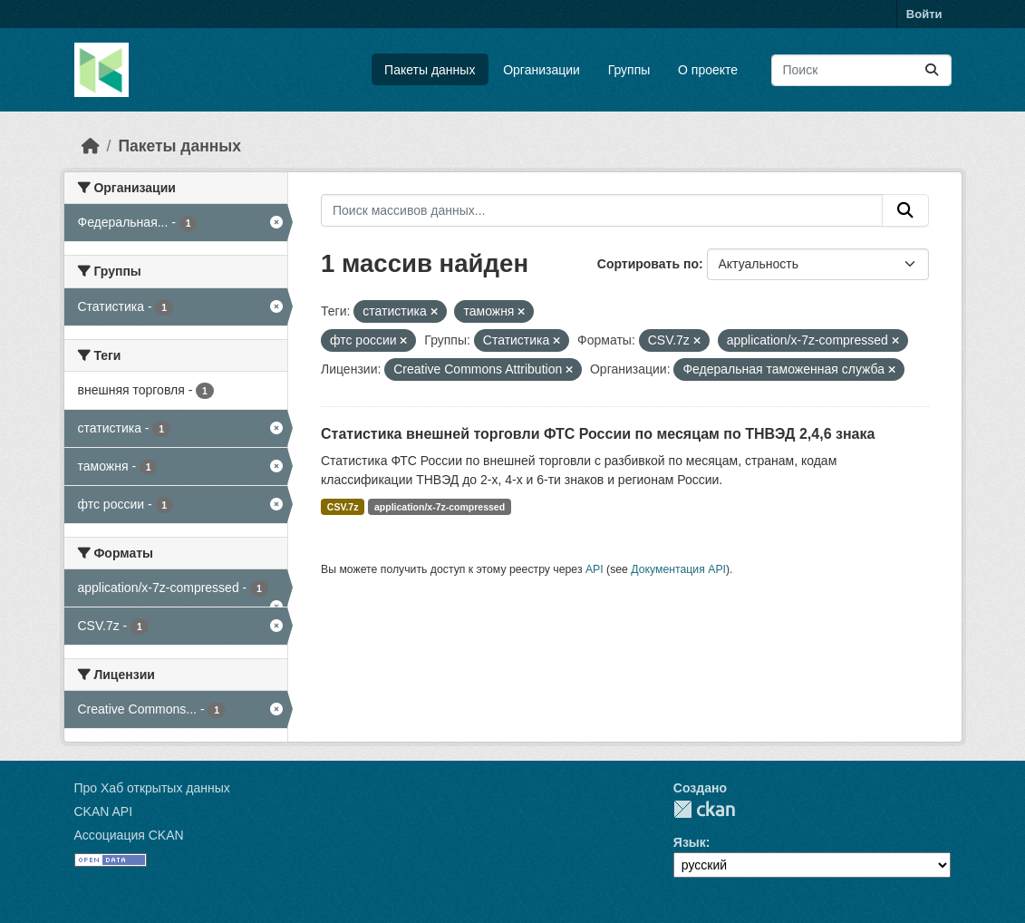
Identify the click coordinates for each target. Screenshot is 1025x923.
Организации (541, 70)
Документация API (678, 569)
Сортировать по (648, 264)
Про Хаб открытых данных (152, 788)
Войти (924, 14)
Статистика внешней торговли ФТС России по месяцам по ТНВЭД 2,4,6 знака (598, 434)
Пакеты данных (429, 70)
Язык (689, 842)
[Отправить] (932, 70)
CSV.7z (343, 506)
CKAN (704, 809)
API (594, 569)
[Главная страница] (91, 146)
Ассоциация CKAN (129, 835)
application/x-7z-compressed (439, 506)
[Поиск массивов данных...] (861, 70)
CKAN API (103, 811)
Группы (629, 70)
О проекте (708, 70)
